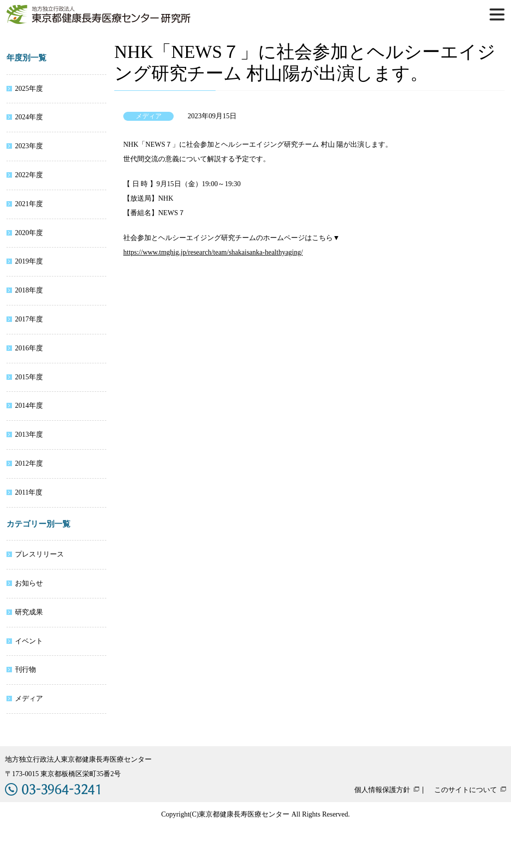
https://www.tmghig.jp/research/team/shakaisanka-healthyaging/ (213, 252)
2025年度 (29, 88)
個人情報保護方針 (382, 790)
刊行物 (25, 669)
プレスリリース (39, 554)
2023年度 (29, 146)
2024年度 (29, 117)
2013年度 (29, 434)
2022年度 (29, 175)
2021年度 (29, 204)
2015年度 (29, 377)
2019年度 (29, 261)
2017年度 (29, 319)
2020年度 (29, 233)
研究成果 (29, 612)
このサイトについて (465, 790)
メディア (29, 698)
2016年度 (29, 348)
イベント (29, 641)
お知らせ (29, 583)
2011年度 (28, 492)
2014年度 (29, 405)
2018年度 (29, 290)
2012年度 (29, 463)
